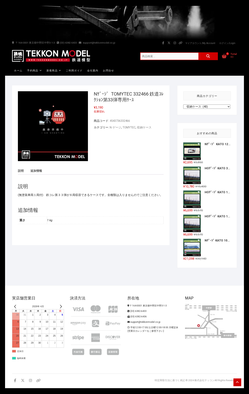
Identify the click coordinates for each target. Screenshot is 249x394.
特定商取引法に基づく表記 (170, 380)
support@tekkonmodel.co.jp (97, 42)
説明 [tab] (21, 171)
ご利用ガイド (74, 70)
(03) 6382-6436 (137, 316)
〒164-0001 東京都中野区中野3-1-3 (33, 42)
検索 (208, 56)
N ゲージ (115, 127)
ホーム (18, 70)
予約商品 (32, 70)
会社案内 (92, 70)
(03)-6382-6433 (67, 42)
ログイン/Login (227, 43)
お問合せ (108, 70)
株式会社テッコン (204, 380)
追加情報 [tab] (36, 171)
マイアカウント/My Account (200, 43)
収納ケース (144, 127)
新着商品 (52, 70)
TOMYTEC (129, 127)
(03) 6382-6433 (136, 311)
